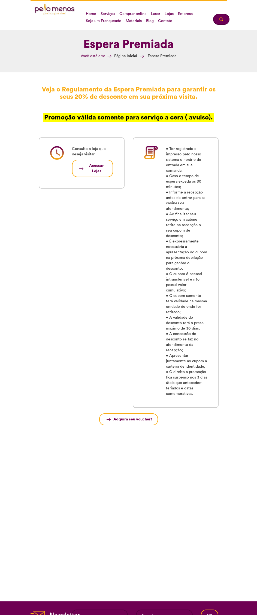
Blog (150, 21)
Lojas (169, 14)
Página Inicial (125, 56)
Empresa (185, 14)
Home (91, 14)
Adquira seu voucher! (132, 419)
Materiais (134, 21)
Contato (165, 21)
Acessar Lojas (96, 168)
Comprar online (133, 14)
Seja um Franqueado (103, 21)
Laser (155, 14)
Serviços (108, 14)
